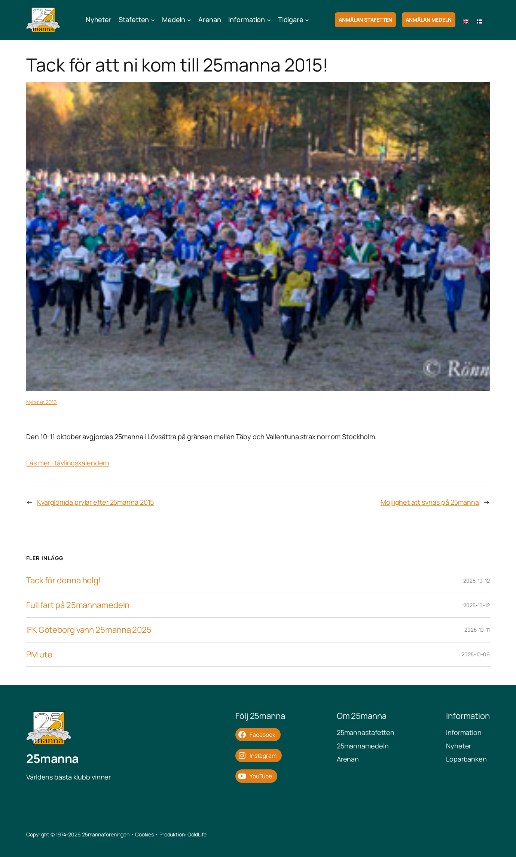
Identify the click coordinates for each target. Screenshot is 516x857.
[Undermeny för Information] (269, 20)
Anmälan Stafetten (365, 19)
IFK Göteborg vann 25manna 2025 (89, 630)
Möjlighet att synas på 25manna (430, 502)
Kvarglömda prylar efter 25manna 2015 (95, 502)
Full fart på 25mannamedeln (77, 605)
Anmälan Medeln (429, 19)
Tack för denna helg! (63, 580)
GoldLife (197, 834)
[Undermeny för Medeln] (189, 20)
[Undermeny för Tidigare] (307, 20)
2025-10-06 (475, 654)
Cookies (144, 834)
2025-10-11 (477, 629)
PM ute (39, 654)
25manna (52, 758)
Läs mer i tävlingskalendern (67, 462)
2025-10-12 (476, 580)
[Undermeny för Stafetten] (153, 20)
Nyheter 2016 (41, 401)
